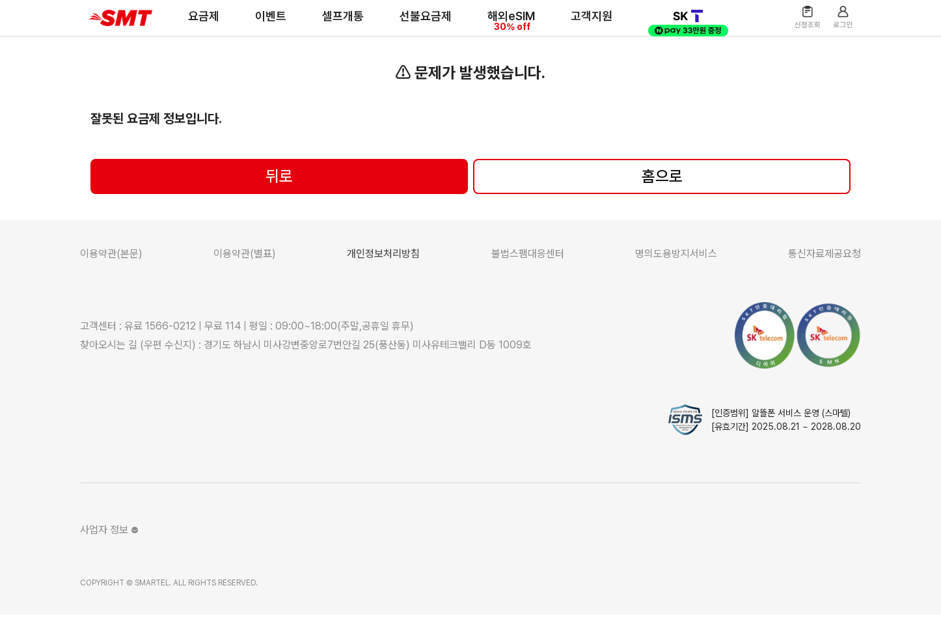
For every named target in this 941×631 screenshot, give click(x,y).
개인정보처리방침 (383, 270)
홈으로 (662, 192)
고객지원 (582, 24)
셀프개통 (334, 24)
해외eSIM (502, 27)
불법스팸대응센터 (527, 270)
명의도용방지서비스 (676, 270)
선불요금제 (416, 24)
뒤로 (279, 192)
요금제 (194, 24)
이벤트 (261, 24)
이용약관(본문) (111, 270)
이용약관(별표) (244, 270)
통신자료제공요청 (824, 270)
